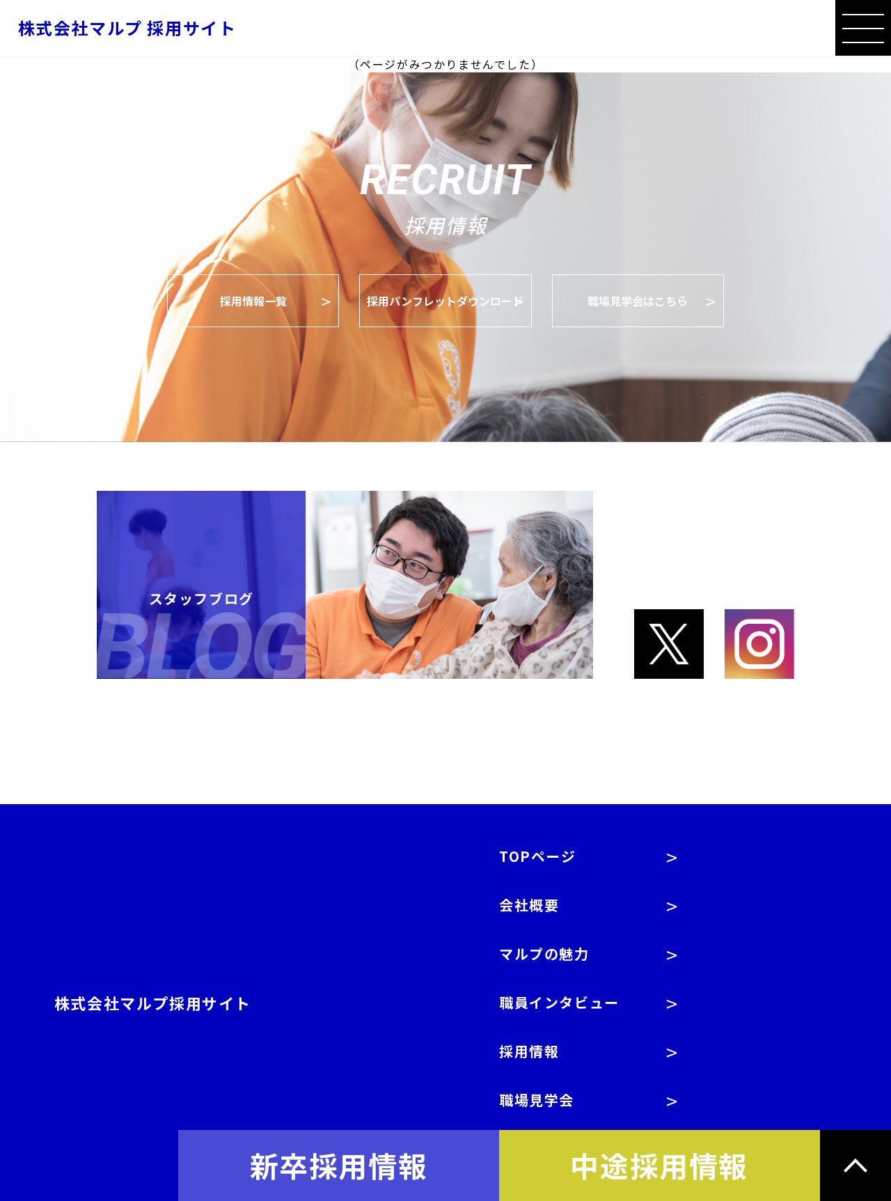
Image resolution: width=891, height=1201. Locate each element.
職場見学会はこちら (638, 300)
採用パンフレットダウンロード (445, 300)
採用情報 (529, 1051)
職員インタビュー (559, 1002)
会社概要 (529, 905)
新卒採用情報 (339, 1165)
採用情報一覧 (253, 300)
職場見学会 (536, 1100)
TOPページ (537, 856)
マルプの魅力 (544, 953)
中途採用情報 (659, 1165)
